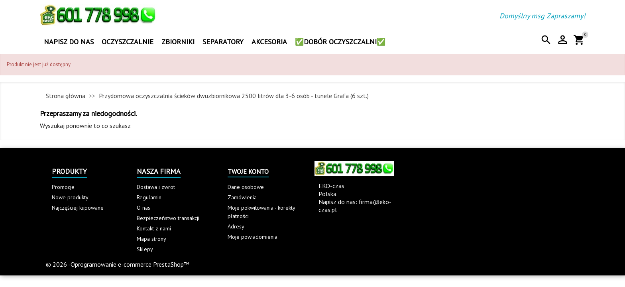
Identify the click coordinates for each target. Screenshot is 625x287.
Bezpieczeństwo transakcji (168, 218)
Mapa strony (151, 238)
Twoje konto (248, 171)
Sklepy (145, 249)
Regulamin (149, 197)
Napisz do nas (69, 41)
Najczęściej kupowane (78, 207)
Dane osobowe (246, 187)
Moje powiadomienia (252, 236)
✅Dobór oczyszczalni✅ (340, 41)
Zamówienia (242, 197)
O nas (143, 207)
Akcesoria (269, 41)
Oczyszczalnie (127, 41)
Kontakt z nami (154, 228)
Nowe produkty (70, 197)
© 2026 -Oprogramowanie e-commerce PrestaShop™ (117, 264)
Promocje (63, 187)
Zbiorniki (178, 41)
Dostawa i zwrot (156, 187)
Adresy (236, 226)
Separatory (223, 41)
